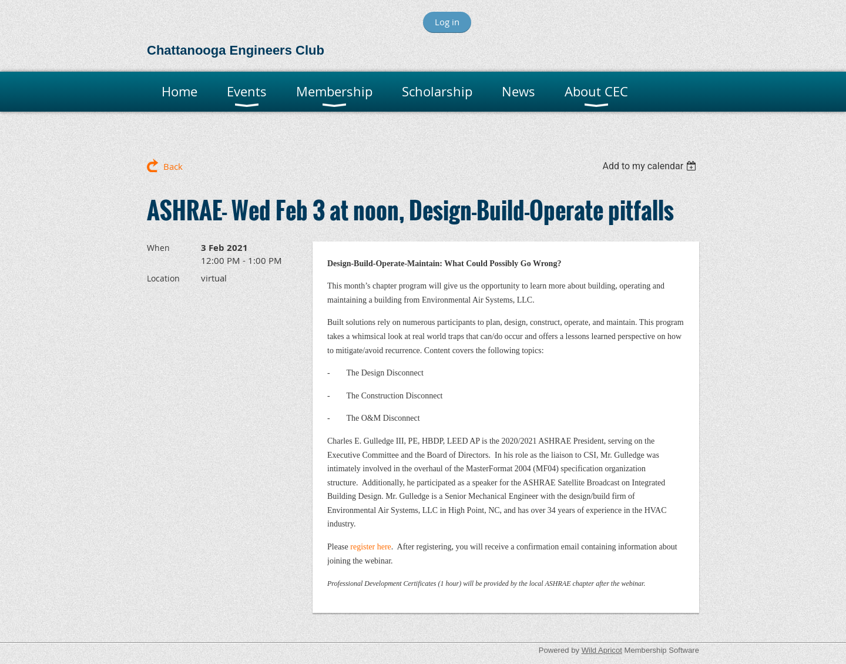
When (158, 247)
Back (173, 166)
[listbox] (650, 166)
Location (163, 278)
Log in (447, 22)
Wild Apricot (602, 650)
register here (370, 546)
